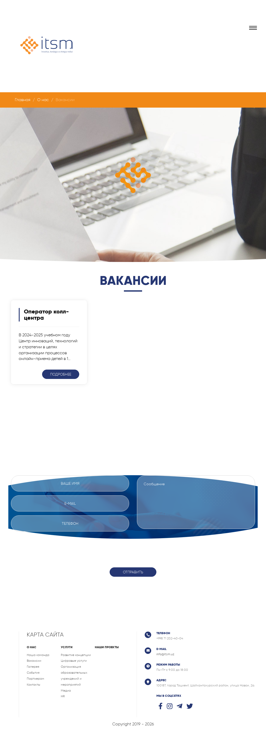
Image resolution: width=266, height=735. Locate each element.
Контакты (33, 684)
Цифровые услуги (74, 660)
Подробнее (60, 374)
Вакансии (34, 660)
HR (63, 696)
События (33, 672)
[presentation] (133, 545)
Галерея (33, 666)
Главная (22, 99)
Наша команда (38, 655)
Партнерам (35, 678)
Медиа (66, 690)
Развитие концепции (76, 655)
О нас (43, 99)
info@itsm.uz (165, 654)
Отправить (133, 572)
